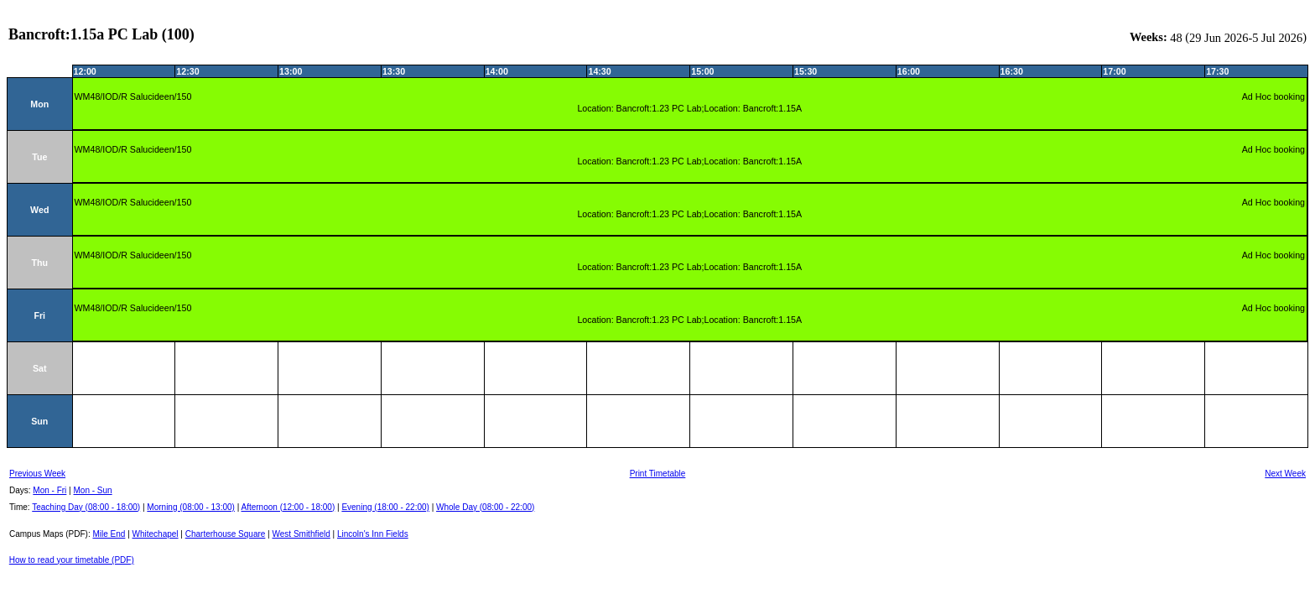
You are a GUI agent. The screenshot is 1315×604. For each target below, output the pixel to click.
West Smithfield (301, 534)
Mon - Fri (49, 490)
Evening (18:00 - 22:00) (385, 507)
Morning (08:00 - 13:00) (191, 507)
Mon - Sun (93, 490)
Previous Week (37, 473)
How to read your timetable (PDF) (71, 560)
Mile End (108, 534)
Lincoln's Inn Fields (372, 534)
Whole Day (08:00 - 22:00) (485, 507)
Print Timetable (658, 473)
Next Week (1285, 473)
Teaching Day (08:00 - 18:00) (86, 507)
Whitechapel (156, 534)
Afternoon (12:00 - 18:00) (288, 507)
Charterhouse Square (225, 534)
